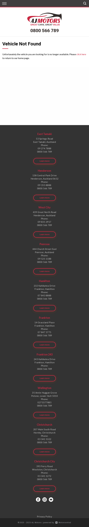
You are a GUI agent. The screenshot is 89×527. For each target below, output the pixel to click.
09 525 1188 (44, 258)
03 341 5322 (44, 439)
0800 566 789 (44, 30)
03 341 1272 (44, 476)
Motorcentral (63, 523)
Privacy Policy (44, 516)
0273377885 (44, 402)
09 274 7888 (44, 148)
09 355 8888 (44, 185)
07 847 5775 (44, 332)
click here (81, 54)
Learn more (45, 161)
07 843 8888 (44, 295)
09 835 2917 (44, 222)
